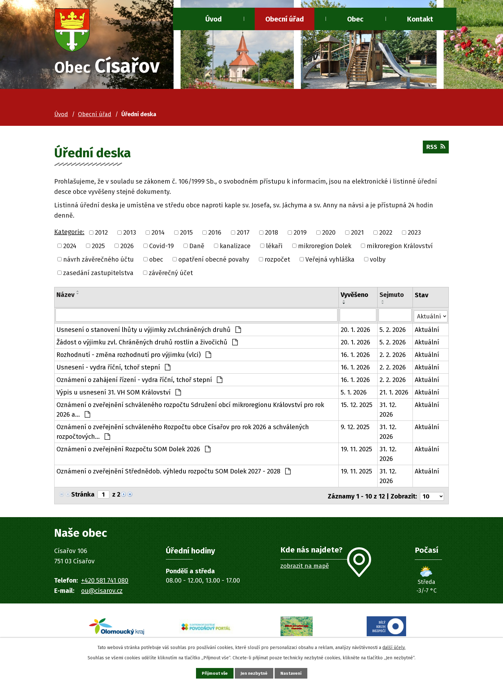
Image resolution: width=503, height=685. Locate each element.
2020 (329, 234)
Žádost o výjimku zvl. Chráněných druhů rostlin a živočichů (147, 343)
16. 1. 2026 (355, 356)
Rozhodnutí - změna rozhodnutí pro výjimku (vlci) (133, 356)
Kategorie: (69, 233)
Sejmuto (391, 296)
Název (65, 296)
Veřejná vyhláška (329, 260)
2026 (127, 247)
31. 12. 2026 (387, 410)
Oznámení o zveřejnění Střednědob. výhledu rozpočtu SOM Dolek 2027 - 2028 (173, 472)
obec (156, 260)
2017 (243, 234)
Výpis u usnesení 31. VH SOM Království (118, 393)
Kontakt (420, 19)
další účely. (393, 646)
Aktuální (427, 330)
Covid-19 (161, 247)
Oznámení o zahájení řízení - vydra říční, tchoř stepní (139, 381)
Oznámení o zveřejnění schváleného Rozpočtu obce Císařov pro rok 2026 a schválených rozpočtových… (182, 432)
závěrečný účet (171, 274)
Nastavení (293, 673)
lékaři (274, 247)
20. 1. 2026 (355, 330)
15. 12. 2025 (356, 406)
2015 (186, 234)
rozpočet (277, 260)
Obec (355, 19)
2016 (214, 234)
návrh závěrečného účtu (98, 260)
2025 (98, 247)
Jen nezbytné (254, 673)
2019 (300, 234)
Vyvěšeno (354, 296)
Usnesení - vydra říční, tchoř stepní (113, 368)
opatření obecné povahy (213, 260)
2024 (69, 247)
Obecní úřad (284, 19)
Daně (196, 247)
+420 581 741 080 (104, 580)
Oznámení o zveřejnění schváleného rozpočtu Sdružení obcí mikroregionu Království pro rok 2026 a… (190, 410)
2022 (385, 234)
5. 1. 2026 (354, 393)
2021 (357, 234)
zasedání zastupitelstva (98, 274)
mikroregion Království (400, 247)
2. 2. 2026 (392, 356)
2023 (414, 234)
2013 (129, 234)
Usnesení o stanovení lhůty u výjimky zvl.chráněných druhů (148, 330)
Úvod (213, 19)
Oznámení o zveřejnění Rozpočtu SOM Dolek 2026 (133, 450)
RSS (435, 150)
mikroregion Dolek (324, 247)
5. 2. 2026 (392, 330)
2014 (158, 234)
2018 (271, 234)
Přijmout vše (212, 673)
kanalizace (235, 247)
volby (378, 260)
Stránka (83, 495)
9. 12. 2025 (355, 428)
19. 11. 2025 (356, 450)
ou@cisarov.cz (102, 590)
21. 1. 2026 (393, 393)
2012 (101, 234)
